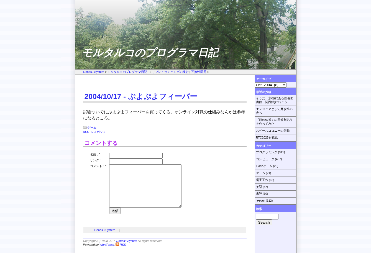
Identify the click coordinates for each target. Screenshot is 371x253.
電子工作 (262, 180)
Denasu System (93, 71)
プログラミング (266, 152)
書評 (259, 193)
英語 (259, 186)
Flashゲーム (264, 166)
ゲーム (260, 173)
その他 (260, 200)
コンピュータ (265, 159)
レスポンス (98, 132)
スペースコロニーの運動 (273, 130)
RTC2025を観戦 (267, 137)
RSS (86, 132)
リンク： (96, 160)
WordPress (106, 245)
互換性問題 (200, 71)
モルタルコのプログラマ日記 (127, 71)
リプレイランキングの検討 (169, 71)
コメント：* (98, 166)
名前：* (95, 154)
